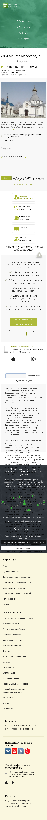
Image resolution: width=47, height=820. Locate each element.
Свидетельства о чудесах (23, 381)
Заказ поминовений (12, 646)
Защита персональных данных (17, 577)
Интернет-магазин (11, 624)
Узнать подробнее (23, 319)
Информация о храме (15, 376)
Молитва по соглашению (14, 640)
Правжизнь (19, 180)
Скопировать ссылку (23, 548)
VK (8, 751)
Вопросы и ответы (11, 678)
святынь (23, 27)
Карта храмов (9, 673)
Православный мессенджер (15, 684)
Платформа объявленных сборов (18, 618)
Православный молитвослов (22, 346)
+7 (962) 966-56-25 (22, 803)
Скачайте (10, 765)
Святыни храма (34, 376)
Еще (13, 129)
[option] (23, 100)
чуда (23, 32)
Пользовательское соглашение (17, 582)
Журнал (6, 651)
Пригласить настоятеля (23, 324)
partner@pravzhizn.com (15, 806)
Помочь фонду (9, 599)
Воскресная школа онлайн (15, 657)
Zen (27, 751)
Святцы (6, 662)
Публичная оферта (11, 572)
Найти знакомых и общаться (24, 184)
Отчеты (6, 604)
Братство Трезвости (12, 635)
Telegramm (21, 751)
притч (23, 38)
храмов (23, 21)
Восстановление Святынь (14, 629)
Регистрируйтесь (16, 334)
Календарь (8, 708)
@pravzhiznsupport (21, 801)
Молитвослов (9, 697)
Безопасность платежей (14, 588)
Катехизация (8, 667)
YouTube (14, 751)
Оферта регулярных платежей (17, 593)
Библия (6, 703)
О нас (5, 566)
